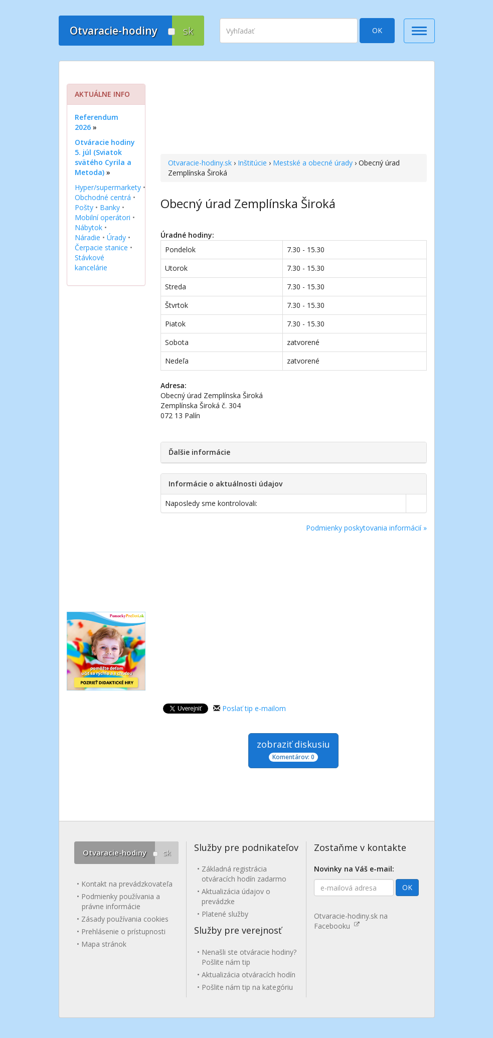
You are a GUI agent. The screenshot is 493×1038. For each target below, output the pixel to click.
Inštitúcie (252, 162)
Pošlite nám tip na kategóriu (247, 987)
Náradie (87, 237)
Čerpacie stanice (101, 247)
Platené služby (225, 914)
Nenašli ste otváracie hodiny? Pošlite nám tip (249, 957)
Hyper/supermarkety (108, 187)
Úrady (116, 237)
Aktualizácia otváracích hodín (248, 974)
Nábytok (88, 227)
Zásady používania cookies (125, 919)
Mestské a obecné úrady (313, 162)
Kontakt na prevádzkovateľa (127, 884)
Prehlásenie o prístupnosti (123, 931)
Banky (110, 207)
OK (377, 30)
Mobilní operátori (102, 217)
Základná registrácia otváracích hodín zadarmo (244, 874)
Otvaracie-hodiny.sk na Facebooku (351, 921)
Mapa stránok (103, 944)
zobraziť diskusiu (293, 750)
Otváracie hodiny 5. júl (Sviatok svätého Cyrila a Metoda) (105, 157)
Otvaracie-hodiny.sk (200, 162)
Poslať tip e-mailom (254, 708)
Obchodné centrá (103, 197)
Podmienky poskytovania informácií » (366, 528)
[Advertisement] (293, 109)
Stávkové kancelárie (91, 262)
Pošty (84, 207)
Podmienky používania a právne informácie (120, 901)
